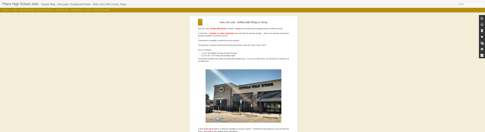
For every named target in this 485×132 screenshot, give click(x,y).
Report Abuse (284, 130)
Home (15, 10)
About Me (88, 10)
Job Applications (76, 10)
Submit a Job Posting (101, 10)
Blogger (277, 130)
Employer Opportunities (44, 10)
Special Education (62, 10)
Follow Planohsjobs (26, 10)
